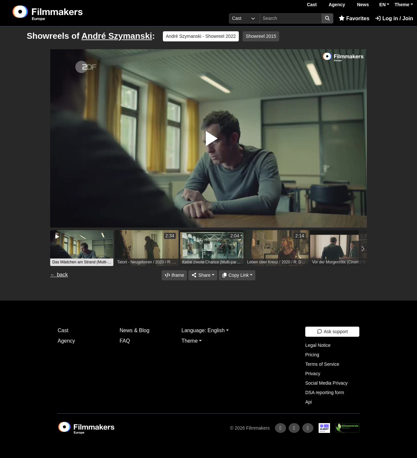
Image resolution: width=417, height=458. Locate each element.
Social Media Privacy (326, 383)
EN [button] (382, 4)
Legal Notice (318, 345)
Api (308, 402)
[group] (81, 248)
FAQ (125, 341)
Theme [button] (402, 4)
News (363, 4)
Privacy (312, 373)
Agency (337, 4)
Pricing (312, 354)
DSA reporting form (324, 392)
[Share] (202, 275)
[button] (363, 249)
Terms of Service (322, 364)
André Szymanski (116, 36)
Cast (312, 4)
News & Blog (135, 330)
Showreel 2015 (261, 36)
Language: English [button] (203, 330)
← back (59, 274)
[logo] (64, 13)
